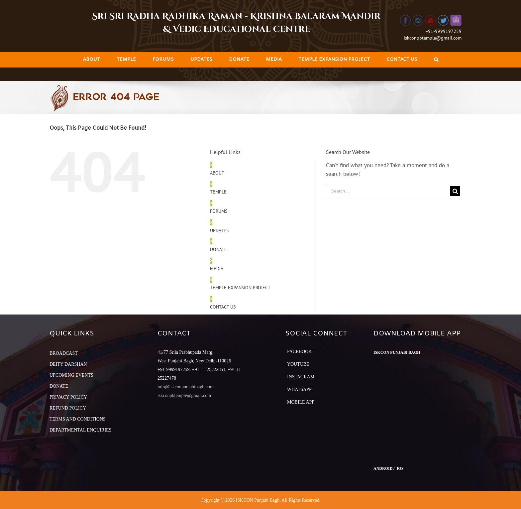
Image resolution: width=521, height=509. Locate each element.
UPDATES (219, 230)
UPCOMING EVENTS (71, 375)
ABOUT (217, 173)
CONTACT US (223, 307)
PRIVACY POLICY (68, 397)
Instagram (300, 376)
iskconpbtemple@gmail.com (433, 38)
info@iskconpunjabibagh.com (185, 386)
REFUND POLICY (68, 408)
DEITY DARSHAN (68, 364)
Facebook (299, 351)
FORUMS (218, 211)
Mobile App (300, 402)
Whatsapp (299, 389)
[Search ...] (388, 191)
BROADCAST (64, 353)
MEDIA (216, 269)
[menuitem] (91, 59)
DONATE (218, 249)
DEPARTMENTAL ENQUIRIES (80, 430)
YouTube (298, 364)
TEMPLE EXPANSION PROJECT (240, 288)
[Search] (436, 59)
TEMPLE (218, 192)
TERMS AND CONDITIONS (78, 419)
